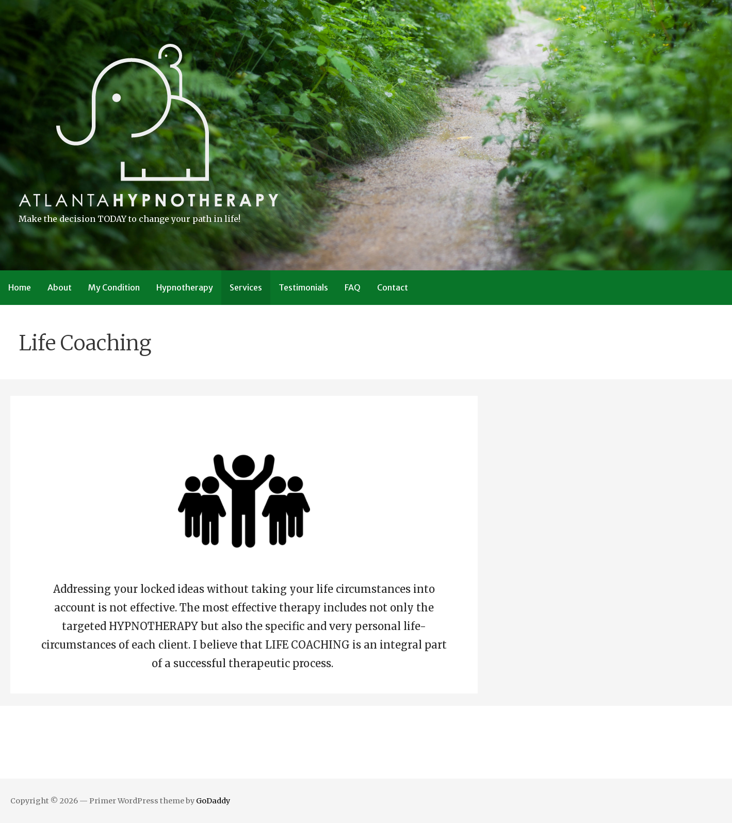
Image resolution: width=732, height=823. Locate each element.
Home (19, 287)
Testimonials (303, 287)
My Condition (114, 287)
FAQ (353, 287)
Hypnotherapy (184, 287)
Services (246, 287)
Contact (392, 287)
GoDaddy (213, 800)
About (59, 287)
